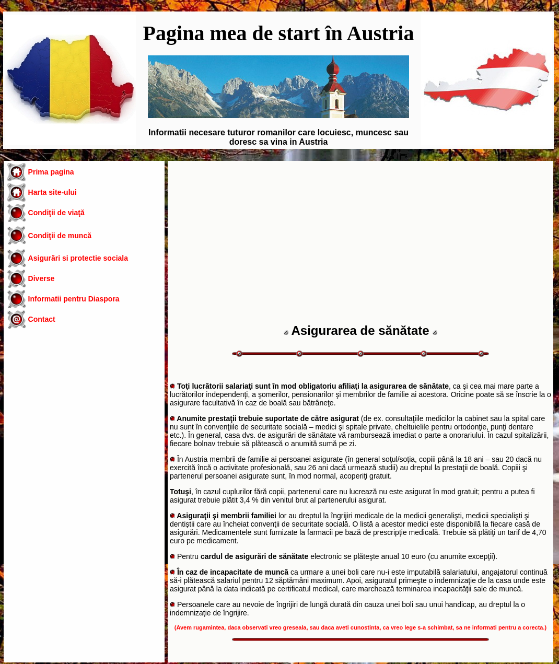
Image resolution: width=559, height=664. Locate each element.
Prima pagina (51, 172)
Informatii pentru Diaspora (74, 299)
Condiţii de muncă (59, 235)
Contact (41, 319)
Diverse (41, 278)
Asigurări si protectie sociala (78, 258)
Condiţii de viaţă (56, 212)
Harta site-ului (52, 192)
